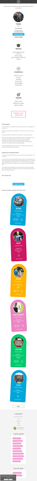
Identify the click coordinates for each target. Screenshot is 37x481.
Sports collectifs (18, 75)
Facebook (18, 421)
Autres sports (18, 85)
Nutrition (18, 79)
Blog (18, 423)
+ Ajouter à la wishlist (18, 223)
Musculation (18, 81)
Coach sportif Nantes (17, 451)
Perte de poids (18, 101)
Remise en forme (18, 105)
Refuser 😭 (10, 479)
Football (18, 77)
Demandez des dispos (18, 34)
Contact (18, 425)
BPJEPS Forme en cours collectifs (18, 53)
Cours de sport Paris (17, 473)
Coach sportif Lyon (17, 443)
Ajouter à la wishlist (18, 37)
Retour (18, 406)
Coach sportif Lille (16, 461)
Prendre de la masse (18, 103)
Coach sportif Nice (16, 448)
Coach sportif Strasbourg (18, 453)
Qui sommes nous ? (18, 416)
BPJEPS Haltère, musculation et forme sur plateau (18, 57)
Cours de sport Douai (17, 475)
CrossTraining (18, 83)
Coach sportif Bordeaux (17, 458)
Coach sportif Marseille (17, 441)
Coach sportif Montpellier (18, 456)
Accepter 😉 (6, 479)
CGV (18, 419)
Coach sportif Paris (16, 438)
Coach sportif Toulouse (17, 446)
